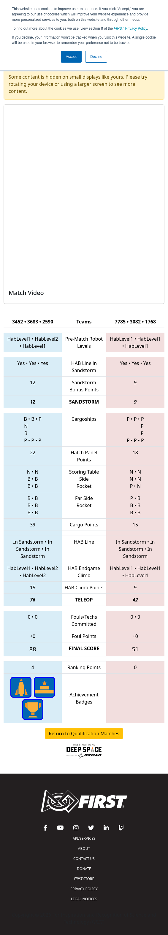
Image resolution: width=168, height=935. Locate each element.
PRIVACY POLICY (84, 888)
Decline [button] (96, 57)
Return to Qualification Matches (84, 733)
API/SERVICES (84, 838)
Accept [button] (71, 57)
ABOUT (84, 848)
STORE (84, 878)
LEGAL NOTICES (84, 898)
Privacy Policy (130, 28)
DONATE (84, 868)
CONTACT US (84, 858)
